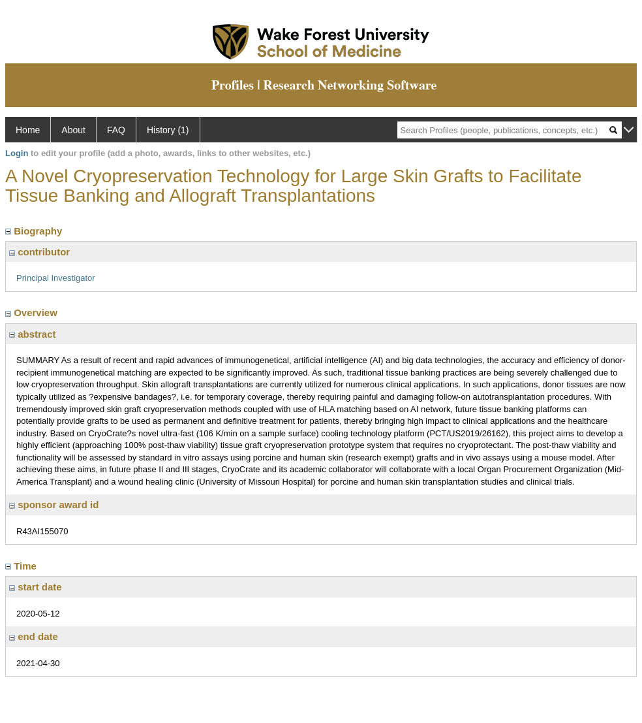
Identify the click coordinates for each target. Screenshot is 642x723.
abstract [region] (32, 334)
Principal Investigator (55, 278)
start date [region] (35, 586)
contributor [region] (39, 251)
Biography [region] (35, 230)
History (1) (168, 130)
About (73, 130)
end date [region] (33, 636)
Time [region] (22, 565)
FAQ (116, 130)
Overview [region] (32, 312)
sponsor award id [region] (54, 504)
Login (16, 153)
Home (28, 130)
